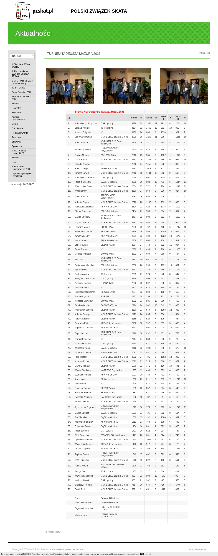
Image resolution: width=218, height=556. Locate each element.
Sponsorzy (17, 146)
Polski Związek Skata (99, 11)
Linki (14, 162)
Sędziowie (17, 112)
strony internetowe (197, 549)
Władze (15, 103)
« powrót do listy (52, 532)
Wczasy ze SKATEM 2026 (21, 97)
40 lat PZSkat (18, 88)
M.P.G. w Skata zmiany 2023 (19, 151)
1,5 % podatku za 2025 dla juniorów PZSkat (20, 74)
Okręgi (15, 124)
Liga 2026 (16, 108)
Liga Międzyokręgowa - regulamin (22, 174)
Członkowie (17, 128)
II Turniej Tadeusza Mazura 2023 (72, 53)
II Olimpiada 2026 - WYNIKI (21, 65)
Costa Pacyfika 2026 (21, 92)
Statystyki (16, 142)
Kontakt (15, 157)
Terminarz (16, 137)
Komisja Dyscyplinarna (18, 118)
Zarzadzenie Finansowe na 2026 (21, 167)
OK (142, 554)
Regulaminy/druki (20, 133)
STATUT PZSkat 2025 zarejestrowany (22, 82)
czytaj (148, 554)
